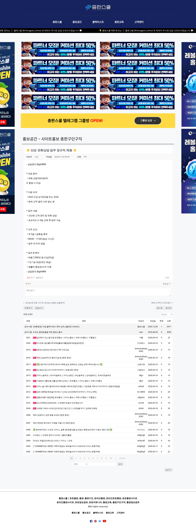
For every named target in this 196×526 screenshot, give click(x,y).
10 (111, 458)
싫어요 (39, 277)
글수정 (159, 308)
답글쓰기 (39, 308)
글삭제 (168, 308)
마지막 (122, 458)
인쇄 (167, 277)
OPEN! (97, 120)
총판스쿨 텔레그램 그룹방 (69, 120)
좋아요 (30, 277)
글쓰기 (168, 470)
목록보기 (28, 308)
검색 (120, 464)
